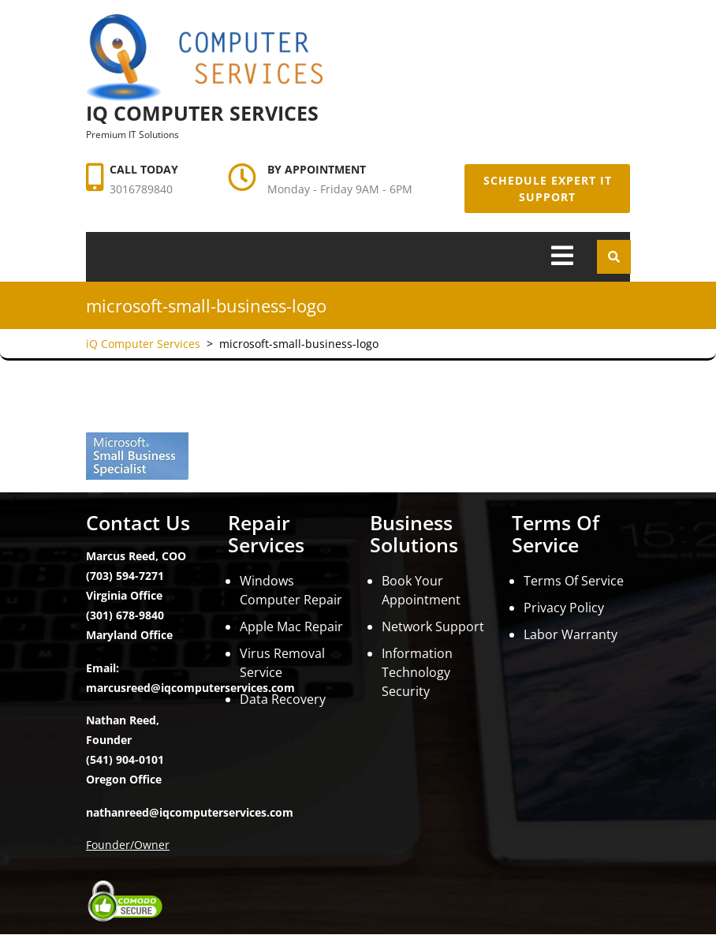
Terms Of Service (574, 580)
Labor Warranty (570, 634)
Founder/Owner (128, 844)
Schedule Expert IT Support (547, 188)
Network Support (433, 626)
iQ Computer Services (202, 112)
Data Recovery (283, 699)
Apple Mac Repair (291, 626)
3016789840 (141, 188)
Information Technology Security (417, 672)
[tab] (562, 257)
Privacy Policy (564, 607)
